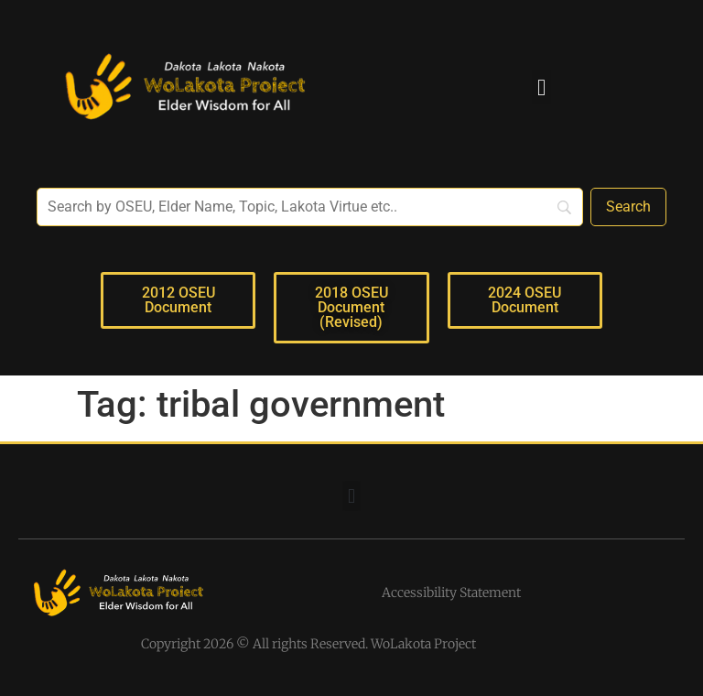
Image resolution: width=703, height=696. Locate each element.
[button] (542, 87)
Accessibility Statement (451, 592)
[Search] (628, 207)
